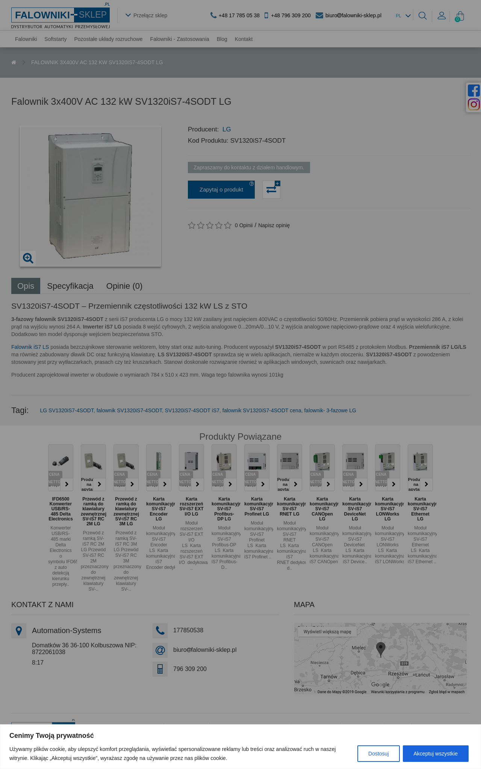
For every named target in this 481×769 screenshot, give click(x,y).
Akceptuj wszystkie (436, 754)
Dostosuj (378, 754)
